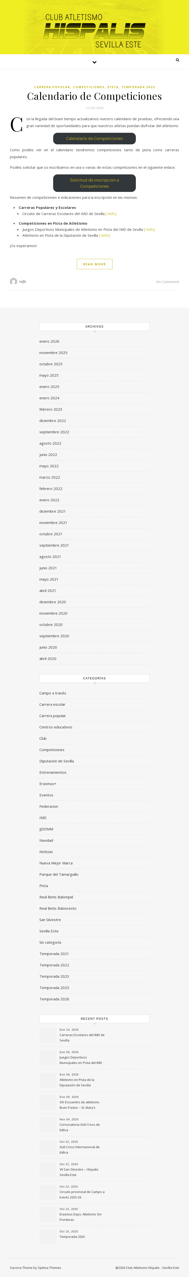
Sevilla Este (49, 930)
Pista (113, 87)
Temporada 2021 (54, 953)
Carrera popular (52, 87)
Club (43, 738)
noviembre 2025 (53, 352)
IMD (43, 817)
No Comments (167, 281)
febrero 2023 (50, 409)
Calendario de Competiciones (94, 95)
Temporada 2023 (138, 87)
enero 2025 (49, 386)
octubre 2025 (51, 363)
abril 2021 (47, 590)
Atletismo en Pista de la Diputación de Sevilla (77, 1082)
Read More (94, 264)
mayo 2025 (49, 375)
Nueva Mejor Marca (56, 862)
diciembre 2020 (52, 601)
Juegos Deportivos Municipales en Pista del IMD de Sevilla (81, 1060)
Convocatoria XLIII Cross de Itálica (80, 1127)
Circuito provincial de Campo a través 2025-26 (82, 1194)
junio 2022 (48, 454)
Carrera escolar (52, 704)
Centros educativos (55, 726)
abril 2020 (47, 658)
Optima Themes (49, 1267)
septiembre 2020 (54, 635)
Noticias (46, 851)
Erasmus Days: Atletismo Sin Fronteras (81, 1217)
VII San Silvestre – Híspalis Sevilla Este (79, 1172)
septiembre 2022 (54, 431)
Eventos (46, 794)
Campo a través (52, 692)
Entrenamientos (52, 772)
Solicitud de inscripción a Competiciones (94, 183)
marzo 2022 (49, 477)
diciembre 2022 (52, 420)
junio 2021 (48, 567)
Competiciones (89, 87)
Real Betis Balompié (56, 896)
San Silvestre (50, 919)
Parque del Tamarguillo (59, 874)
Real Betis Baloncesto (58, 908)
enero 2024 (49, 397)
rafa (22, 281)
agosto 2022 (50, 443)
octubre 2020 (51, 624)
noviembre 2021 (53, 522)
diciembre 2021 (52, 511)
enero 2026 (49, 341)
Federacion (48, 806)
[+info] (111, 213)
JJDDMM (46, 828)
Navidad (46, 840)
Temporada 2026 (54, 998)
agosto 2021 (50, 556)
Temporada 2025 (54, 987)
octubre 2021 (51, 533)
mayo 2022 (49, 465)
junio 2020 (48, 647)
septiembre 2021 (54, 545)
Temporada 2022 (54, 964)
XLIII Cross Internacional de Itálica (80, 1150)
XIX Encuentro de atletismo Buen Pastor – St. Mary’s (79, 1105)
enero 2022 (49, 499)
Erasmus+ (47, 783)
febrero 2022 (50, 488)
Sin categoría (50, 942)
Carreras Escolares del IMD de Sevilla (82, 1037)
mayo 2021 (49, 579)
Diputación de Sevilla (56, 760)
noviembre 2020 (53, 613)
